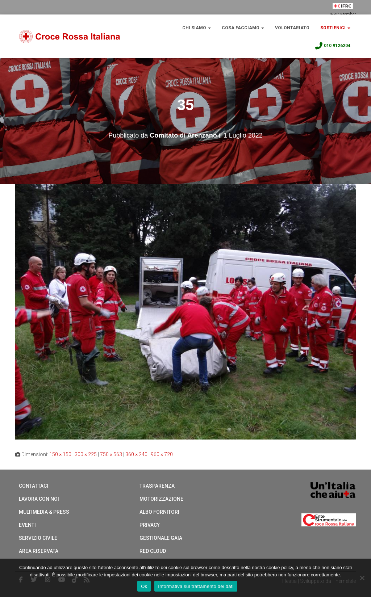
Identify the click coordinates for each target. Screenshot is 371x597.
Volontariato (292, 27)
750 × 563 (111, 454)
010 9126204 (332, 46)
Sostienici (335, 27)
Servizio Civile (38, 538)
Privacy (149, 525)
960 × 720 (162, 454)
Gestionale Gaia (160, 538)
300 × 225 (86, 454)
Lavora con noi (39, 499)
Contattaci (33, 486)
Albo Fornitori (159, 512)
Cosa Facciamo (243, 27)
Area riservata (38, 551)
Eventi (27, 525)
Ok (144, 586)
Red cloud (152, 551)
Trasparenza (157, 486)
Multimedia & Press (44, 512)
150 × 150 (60, 454)
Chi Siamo (196, 27)
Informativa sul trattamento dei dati (195, 586)
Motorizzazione (161, 499)
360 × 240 (136, 454)
